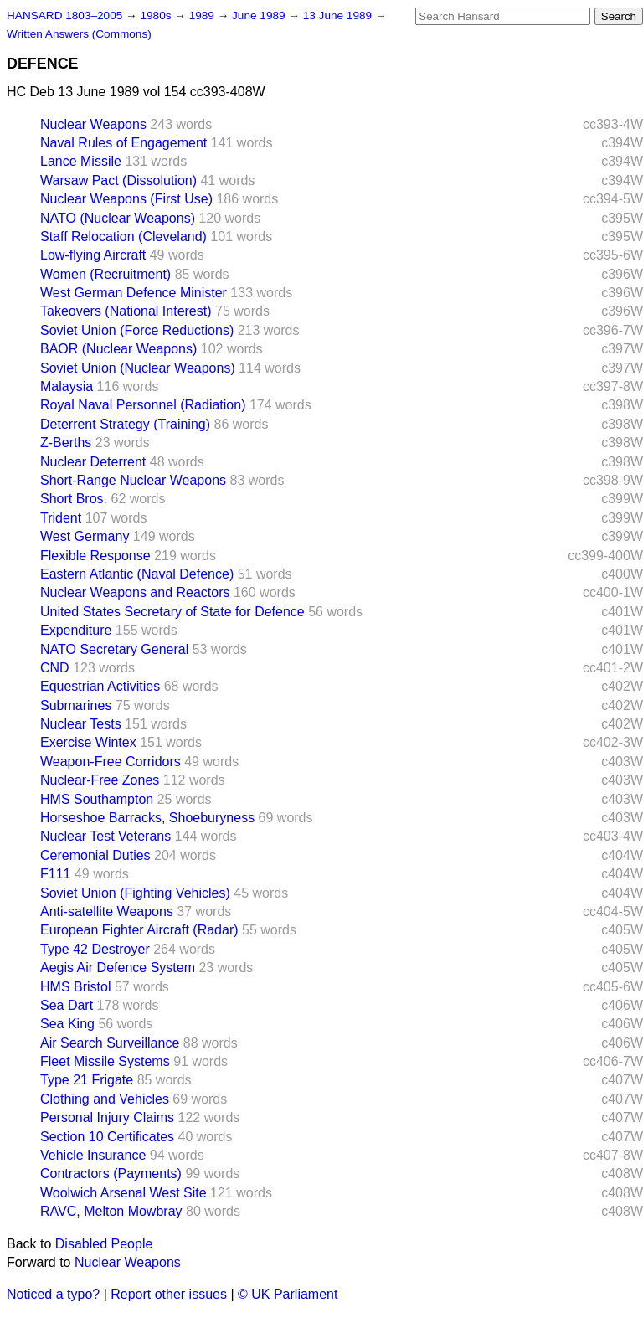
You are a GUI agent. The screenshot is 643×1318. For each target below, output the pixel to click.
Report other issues (169, 1294)
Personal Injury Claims (107, 1117)
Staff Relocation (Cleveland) (123, 236)
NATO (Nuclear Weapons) (117, 218)
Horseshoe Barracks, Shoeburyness (147, 818)
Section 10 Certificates (107, 1137)
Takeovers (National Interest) (126, 311)
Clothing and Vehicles (104, 1099)
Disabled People (104, 1244)
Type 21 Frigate (86, 1080)
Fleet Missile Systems (105, 1061)
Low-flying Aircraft (93, 255)
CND (54, 668)
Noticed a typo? (53, 1294)
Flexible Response (95, 555)
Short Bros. (73, 499)
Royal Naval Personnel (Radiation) (142, 405)
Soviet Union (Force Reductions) (137, 330)
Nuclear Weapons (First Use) (126, 199)
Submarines (75, 705)
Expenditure (75, 630)
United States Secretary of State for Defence (172, 612)
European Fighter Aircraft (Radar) (139, 930)
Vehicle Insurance (93, 1155)
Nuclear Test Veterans (105, 836)
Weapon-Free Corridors (110, 761)
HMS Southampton (96, 799)
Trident (60, 518)
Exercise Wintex (88, 742)
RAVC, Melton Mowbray (111, 1211)
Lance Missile (80, 161)
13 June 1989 (339, 15)
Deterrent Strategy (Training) (125, 424)
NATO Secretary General (114, 649)
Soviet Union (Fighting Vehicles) (135, 893)
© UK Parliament (287, 1294)
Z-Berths (65, 442)
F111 (55, 874)
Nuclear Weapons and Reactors (135, 592)
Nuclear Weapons (93, 124)
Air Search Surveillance (109, 1043)
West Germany (84, 536)
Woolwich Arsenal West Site (123, 1193)
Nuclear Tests (80, 724)
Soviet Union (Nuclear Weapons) (137, 368)
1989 (203, 15)
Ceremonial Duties (95, 855)
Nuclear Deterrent (93, 462)
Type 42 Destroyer (95, 949)
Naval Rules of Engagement (123, 143)
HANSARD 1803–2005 (64, 15)
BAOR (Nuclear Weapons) (118, 349)
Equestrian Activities (100, 686)
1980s (157, 15)
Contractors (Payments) (111, 1173)
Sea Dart (66, 1005)
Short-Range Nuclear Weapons (133, 480)
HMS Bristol (75, 987)
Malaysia (66, 386)
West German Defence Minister (133, 293)
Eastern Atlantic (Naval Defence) (137, 574)
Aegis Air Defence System (117, 967)
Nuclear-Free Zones (99, 780)
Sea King (67, 1024)
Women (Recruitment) (105, 274)
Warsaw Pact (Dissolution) (118, 180)
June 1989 (260, 15)
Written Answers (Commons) (79, 34)
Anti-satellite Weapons (106, 911)
